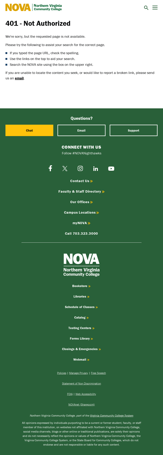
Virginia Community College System (111, 415)
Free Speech (98, 373)
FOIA (70, 394)
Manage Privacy (78, 373)
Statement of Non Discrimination (81, 383)
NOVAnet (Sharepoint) (81, 404)
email (19, 78)
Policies (61, 373)
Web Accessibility (85, 394)
